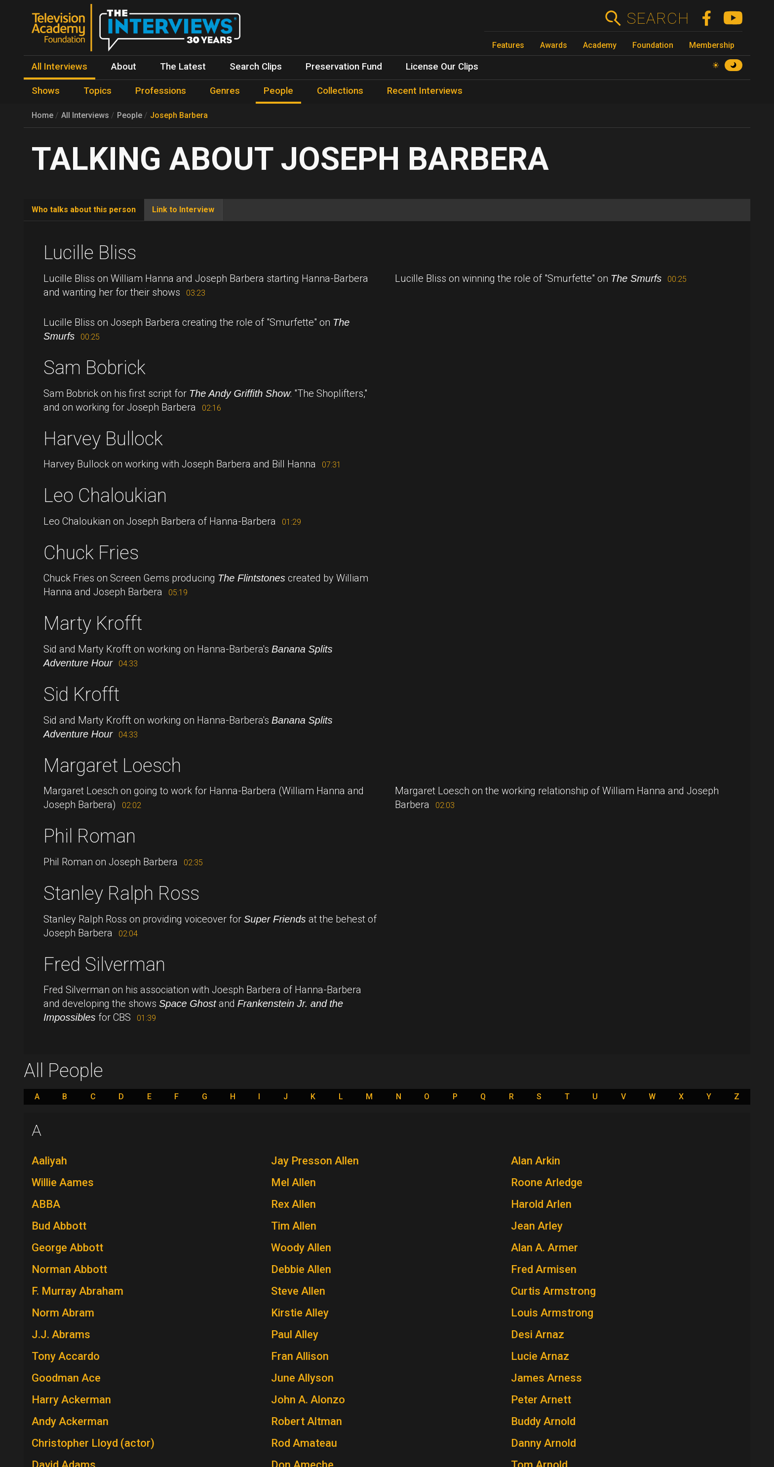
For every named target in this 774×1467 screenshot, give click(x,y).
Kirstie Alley (300, 1313)
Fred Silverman (104, 964)
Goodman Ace (66, 1378)
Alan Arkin (535, 1161)
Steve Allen (298, 1291)
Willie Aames (63, 1182)
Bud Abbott (59, 1226)
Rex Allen (293, 1204)
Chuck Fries (91, 553)
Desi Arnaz (537, 1334)
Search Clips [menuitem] (256, 66)
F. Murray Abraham (77, 1291)
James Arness (546, 1378)
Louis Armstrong (552, 1313)
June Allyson (302, 1378)
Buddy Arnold (543, 1421)
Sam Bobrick (94, 368)
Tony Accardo (66, 1356)
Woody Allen (301, 1247)
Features (508, 45)
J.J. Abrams (61, 1334)
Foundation (652, 45)
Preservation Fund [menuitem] (344, 66)
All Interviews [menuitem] (59, 66)
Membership (712, 45)
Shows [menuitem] (46, 90)
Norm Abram (63, 1313)
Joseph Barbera (179, 115)
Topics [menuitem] (97, 90)
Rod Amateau (304, 1443)
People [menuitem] (278, 90)
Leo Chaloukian (105, 495)
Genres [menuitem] (225, 90)
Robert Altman (306, 1421)
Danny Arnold (543, 1443)
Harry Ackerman (71, 1399)
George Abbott (67, 1247)
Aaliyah (49, 1161)
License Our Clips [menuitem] (442, 66)
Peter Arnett (541, 1399)
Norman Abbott (69, 1269)
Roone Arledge (546, 1182)
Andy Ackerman (70, 1421)
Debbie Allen (301, 1269)
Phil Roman (89, 836)
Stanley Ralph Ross (121, 893)
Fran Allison (300, 1356)
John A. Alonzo (308, 1399)
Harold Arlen (541, 1204)
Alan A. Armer (544, 1247)
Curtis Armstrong (553, 1291)
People (129, 115)
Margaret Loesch (112, 765)
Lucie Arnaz (540, 1356)
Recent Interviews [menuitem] (425, 90)
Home (42, 115)
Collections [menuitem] (340, 90)
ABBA (46, 1204)
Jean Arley (537, 1226)
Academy (600, 45)
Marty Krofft (92, 623)
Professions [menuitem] (160, 90)
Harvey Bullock (103, 439)
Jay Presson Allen (315, 1161)
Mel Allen (293, 1182)
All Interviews (85, 115)
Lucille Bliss (89, 253)
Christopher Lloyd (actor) (93, 1443)
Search (657, 18)
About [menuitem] (123, 66)
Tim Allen (293, 1226)
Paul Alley (294, 1334)
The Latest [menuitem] (183, 66)
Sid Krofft (81, 694)
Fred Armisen (544, 1269)
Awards (553, 45)
